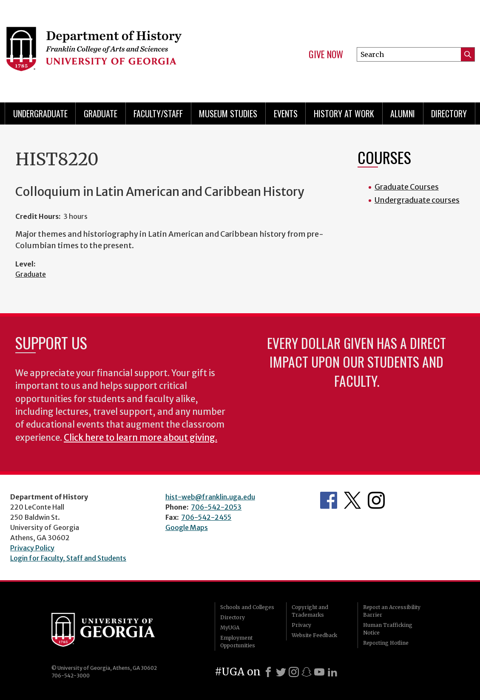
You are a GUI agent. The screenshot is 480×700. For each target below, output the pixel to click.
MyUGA (229, 627)
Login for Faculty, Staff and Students (68, 558)
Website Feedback (314, 635)
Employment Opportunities (237, 642)
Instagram (376, 500)
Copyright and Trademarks (310, 611)
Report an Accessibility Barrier (391, 611)
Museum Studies (228, 113)
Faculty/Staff (158, 113)
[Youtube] (319, 672)
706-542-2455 (206, 517)
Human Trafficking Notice (387, 629)
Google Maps (186, 527)
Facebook (328, 500)
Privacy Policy (32, 548)
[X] (281, 672)
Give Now (326, 54)
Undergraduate (40, 113)
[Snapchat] (306, 672)
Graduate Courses (407, 187)
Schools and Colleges (247, 607)
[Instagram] (294, 672)
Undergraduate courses (417, 200)
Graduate (100, 113)
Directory (449, 113)
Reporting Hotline (386, 643)
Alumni (402, 113)
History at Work (344, 113)
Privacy (301, 625)
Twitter (352, 500)
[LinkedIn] (332, 672)
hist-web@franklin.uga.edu (210, 497)
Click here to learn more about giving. (140, 437)
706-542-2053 (216, 507)
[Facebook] (268, 672)
